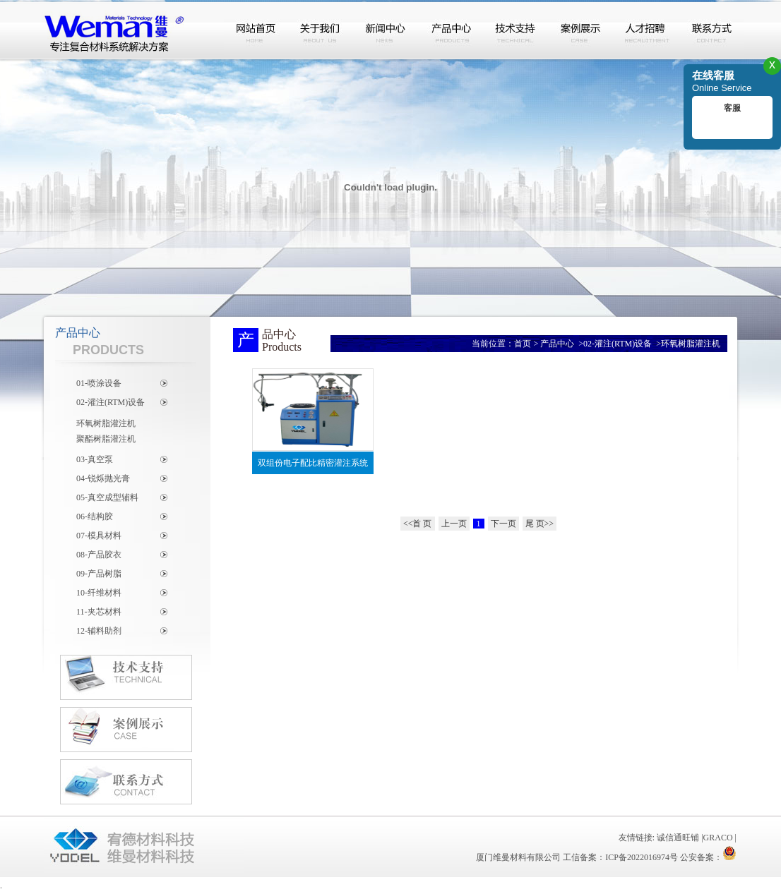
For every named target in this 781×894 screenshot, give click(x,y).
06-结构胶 (94, 516)
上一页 (454, 523)
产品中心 (451, 30)
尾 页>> (539, 523)
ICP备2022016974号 (641, 857)
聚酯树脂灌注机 (106, 439)
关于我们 (321, 30)
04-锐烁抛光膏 (103, 478)
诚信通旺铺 (678, 837)
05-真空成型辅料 (107, 497)
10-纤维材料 (98, 593)
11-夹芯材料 (98, 612)
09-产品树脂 (98, 574)
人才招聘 (646, 30)
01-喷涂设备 (98, 383)
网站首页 (256, 30)
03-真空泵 (94, 459)
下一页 (503, 523)
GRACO (718, 837)
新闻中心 (386, 30)
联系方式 (711, 30)
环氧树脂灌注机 (106, 423)
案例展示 (581, 30)
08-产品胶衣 (98, 555)
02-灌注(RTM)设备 (110, 402)
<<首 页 (417, 523)
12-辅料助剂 (98, 631)
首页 (522, 344)
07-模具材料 (98, 535)
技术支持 (516, 30)
